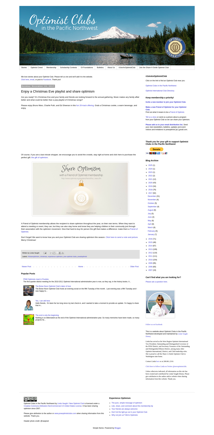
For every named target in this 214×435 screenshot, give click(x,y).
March (150, 227)
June (150, 217)
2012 (150, 253)
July (149, 214)
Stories (24, 67)
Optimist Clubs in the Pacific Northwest (161, 86)
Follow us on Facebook (154, 324)
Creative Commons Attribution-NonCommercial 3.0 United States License (53, 406)
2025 (150, 165)
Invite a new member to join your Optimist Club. (166, 102)
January (151, 234)
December (152, 196)
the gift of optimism (39, 157)
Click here (25, 80)
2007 (150, 270)
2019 (150, 186)
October (151, 203)
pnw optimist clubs (70, 256)
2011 (150, 256)
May (150, 221)
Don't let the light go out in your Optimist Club (129, 412)
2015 (150, 242)
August (151, 210)
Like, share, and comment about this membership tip (132, 406)
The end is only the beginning (47, 315)
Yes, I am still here (43, 301)
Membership (51, 67)
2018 (150, 190)
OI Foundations (87, 67)
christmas (43, 256)
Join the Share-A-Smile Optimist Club (154, 67)
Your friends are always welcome (125, 409)
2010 (150, 260)
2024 (150, 169)
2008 (150, 267)
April (150, 224)
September (152, 207)
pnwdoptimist (82, 256)
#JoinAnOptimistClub (127, 67)
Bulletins (100, 67)
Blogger (118, 428)
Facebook (47, 80)
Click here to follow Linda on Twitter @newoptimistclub (166, 366)
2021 (150, 179)
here (157, 361)
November (152, 200)
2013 (150, 249)
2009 (150, 263)
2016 (150, 239)
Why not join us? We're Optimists (125, 415)
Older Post (134, 267)
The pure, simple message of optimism (127, 403)
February (151, 231)
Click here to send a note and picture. (122, 237)
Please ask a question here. (157, 282)
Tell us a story (151, 117)
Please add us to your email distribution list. (164, 125)
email (32, 80)
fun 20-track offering (85, 105)
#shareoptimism (33, 256)
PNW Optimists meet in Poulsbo (36, 279)
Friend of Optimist (177, 112)
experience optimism (55, 256)
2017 (150, 193)
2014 (150, 246)
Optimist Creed (37, 67)
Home (80, 267)
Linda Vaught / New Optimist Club (70, 403)
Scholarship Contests (68, 67)
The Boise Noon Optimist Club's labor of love (53, 286)
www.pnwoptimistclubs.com (65, 413)
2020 (150, 183)
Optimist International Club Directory (160, 91)
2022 (150, 176)
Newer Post (26, 267)
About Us (111, 67)
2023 (150, 172)
